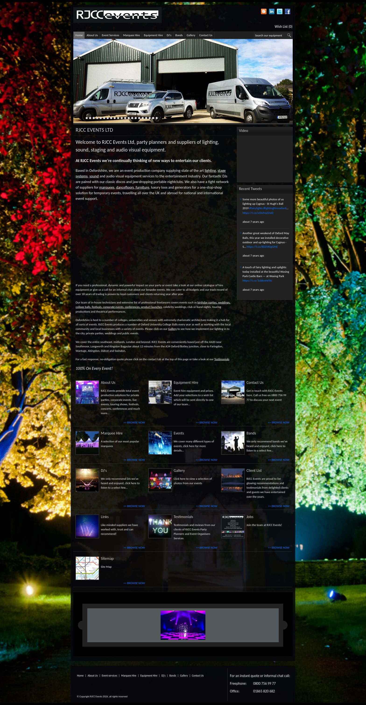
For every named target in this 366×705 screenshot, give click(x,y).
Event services (109, 675)
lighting (210, 170)
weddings (224, 302)
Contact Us (205, 35)
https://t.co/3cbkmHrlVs (257, 280)
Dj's (163, 675)
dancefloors (125, 187)
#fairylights (256, 208)
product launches (151, 307)
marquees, (107, 187)
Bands (179, 35)
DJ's (169, 35)
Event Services (110, 35)
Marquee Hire (131, 35)
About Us (92, 35)
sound (94, 176)
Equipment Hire (153, 35)
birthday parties (207, 302)
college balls (83, 307)
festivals (97, 307)
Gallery (191, 35)
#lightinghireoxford (274, 208)
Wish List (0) (283, 26)
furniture (142, 187)
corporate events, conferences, (121, 307)
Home (79, 35)
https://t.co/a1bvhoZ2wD (258, 213)
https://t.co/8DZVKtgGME (262, 246)
